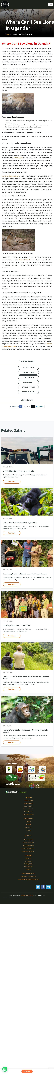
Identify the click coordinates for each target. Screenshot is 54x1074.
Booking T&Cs (28, 864)
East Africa (28, 836)
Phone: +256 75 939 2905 (28, 876)
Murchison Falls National (10, 176)
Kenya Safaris (28, 812)
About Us (28, 858)
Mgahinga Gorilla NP (28, 851)
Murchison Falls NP (28, 845)
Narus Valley (18, 158)
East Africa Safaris (28, 814)
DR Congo (28, 827)
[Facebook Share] (15, 406)
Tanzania (28, 830)
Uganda (28, 821)
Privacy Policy (28, 866)
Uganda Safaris (28, 800)
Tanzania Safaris (28, 809)
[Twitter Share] (29, 406)
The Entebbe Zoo (25, 260)
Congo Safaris (28, 806)
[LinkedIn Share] (40, 406)
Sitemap (28, 869)
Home (8, 34)
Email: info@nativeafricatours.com (28, 879)
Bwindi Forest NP (28, 843)
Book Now (27, 1071)
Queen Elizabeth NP (28, 848)
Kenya (28, 833)
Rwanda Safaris (28, 803)
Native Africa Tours (27, 895)
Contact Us (28, 861)
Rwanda (28, 824)
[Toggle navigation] (50, 4)
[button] (4, 1069)
